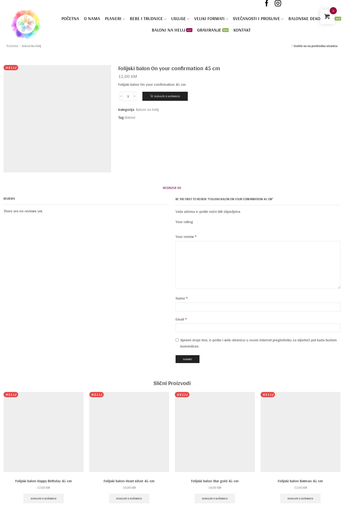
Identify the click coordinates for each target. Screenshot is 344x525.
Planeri (115, 18)
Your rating (184, 222)
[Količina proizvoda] (128, 96)
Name (182, 298)
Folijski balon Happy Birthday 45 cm (43, 481)
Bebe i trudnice (148, 18)
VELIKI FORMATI (211, 18)
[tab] (172, 188)
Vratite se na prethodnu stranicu (316, 45)
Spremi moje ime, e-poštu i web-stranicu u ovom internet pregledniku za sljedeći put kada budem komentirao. (258, 343)
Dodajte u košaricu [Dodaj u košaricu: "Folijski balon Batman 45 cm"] (300, 498)
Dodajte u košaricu (167, 96)
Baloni (130, 117)
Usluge (180, 18)
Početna (70, 18)
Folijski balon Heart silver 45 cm (129, 481)
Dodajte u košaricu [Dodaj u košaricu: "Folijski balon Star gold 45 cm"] (215, 498)
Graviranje (213, 30)
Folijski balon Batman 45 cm (300, 481)
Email (181, 319)
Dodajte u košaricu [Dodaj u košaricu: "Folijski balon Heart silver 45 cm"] (129, 498)
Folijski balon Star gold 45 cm (215, 481)
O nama (92, 18)
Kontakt (242, 30)
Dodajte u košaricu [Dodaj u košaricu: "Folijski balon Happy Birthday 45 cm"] (43, 498)
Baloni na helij (172, 30)
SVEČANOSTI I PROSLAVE (258, 18)
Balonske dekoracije (314, 18)
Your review (186, 237)
